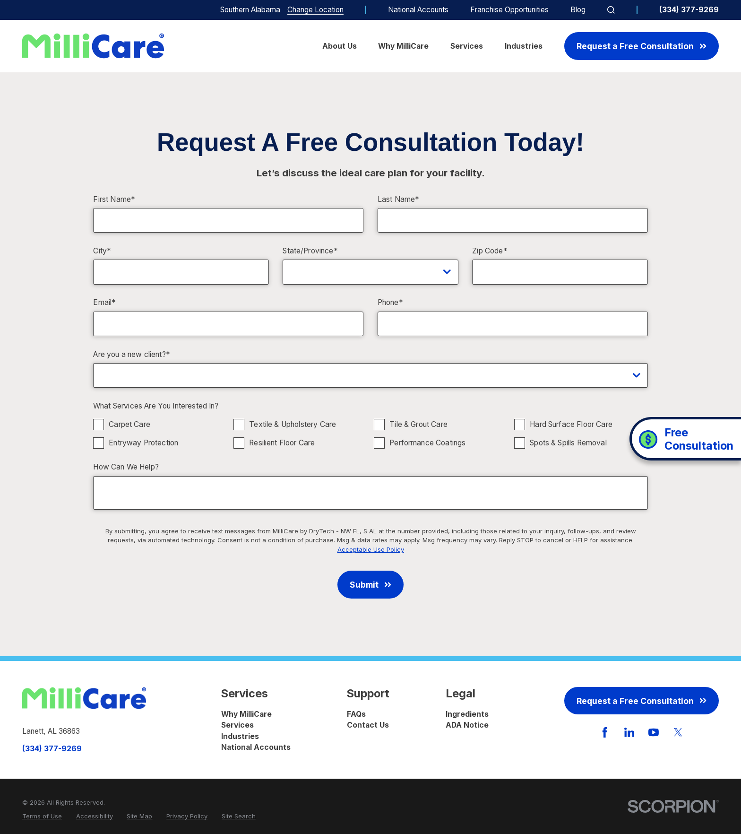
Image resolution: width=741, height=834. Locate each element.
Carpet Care (130, 424)
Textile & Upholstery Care (293, 424)
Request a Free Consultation (641, 46)
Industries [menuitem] (524, 46)
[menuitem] (42, 816)
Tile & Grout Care (419, 424)
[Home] (93, 46)
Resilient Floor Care (282, 442)
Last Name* (399, 199)
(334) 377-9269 (689, 10)
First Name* (114, 199)
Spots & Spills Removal (568, 442)
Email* (104, 302)
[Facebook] (605, 732)
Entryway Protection (144, 442)
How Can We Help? (126, 467)
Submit (370, 585)
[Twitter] (678, 732)
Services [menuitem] (466, 46)
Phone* (390, 302)
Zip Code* (489, 251)
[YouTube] (653, 732)
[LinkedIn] (629, 732)
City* (102, 251)
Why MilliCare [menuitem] (403, 46)
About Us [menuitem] (339, 46)
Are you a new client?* (131, 354)
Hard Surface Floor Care (571, 424)
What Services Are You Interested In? (156, 406)
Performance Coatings (428, 442)
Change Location (315, 9)
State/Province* (310, 251)
